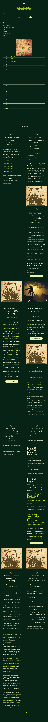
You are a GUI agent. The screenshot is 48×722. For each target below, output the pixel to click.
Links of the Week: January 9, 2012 (36, 430)
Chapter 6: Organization (10, 170)
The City (29, 170)
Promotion (5, 31)
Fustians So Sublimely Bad (39, 594)
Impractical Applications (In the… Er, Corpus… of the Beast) (11, 358)
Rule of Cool (29, 325)
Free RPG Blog (12, 149)
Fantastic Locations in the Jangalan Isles (11, 628)
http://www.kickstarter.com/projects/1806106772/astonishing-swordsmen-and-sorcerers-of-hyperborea (36, 525)
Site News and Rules (6, 25)
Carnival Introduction (34, 470)
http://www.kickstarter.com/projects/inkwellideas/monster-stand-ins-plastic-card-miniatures (36, 503)
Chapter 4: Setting (9, 166)
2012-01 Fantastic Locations (36, 148)
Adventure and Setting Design (8, 27)
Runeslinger (5, 613)
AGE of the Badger (13, 56)
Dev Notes (5, 35)
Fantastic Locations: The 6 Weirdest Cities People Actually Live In (36, 581)
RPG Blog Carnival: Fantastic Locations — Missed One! (36, 140)
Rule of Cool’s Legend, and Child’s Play (36, 310)
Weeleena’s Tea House (15, 646)
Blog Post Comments (7, 33)
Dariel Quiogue (12, 625)
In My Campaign (24, 7)
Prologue (7, 160)
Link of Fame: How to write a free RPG (11, 139)
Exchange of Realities (11, 355)
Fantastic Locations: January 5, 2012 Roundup (12, 580)
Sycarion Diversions (10, 372)
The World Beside (11, 373)
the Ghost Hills (14, 361)
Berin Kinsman (6, 349)
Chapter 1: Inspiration (9, 161)
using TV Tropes (35, 387)
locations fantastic (6, 644)
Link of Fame (12, 146)
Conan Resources (13, 61)
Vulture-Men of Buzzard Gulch (9, 329)
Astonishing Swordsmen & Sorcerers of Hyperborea (33, 518)
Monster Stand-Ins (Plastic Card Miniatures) (35, 497)
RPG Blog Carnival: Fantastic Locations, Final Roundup (36, 215)
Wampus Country (9, 327)
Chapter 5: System (9, 168)
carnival (4, 602)
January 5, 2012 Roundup (35, 472)
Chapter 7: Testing (9, 171)
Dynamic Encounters (14, 63)
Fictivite (4, 675)
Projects (4, 29)
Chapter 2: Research (9, 163)
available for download (32, 326)
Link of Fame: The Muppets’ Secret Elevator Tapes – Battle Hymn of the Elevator (11, 434)
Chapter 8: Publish (9, 173)
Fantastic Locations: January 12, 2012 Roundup (12, 311)
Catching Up (12, 60)
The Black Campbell (7, 636)
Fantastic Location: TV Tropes (36, 373)
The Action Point (39, 385)
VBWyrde (5, 646)
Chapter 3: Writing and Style (11, 165)
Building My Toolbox (14, 58)
